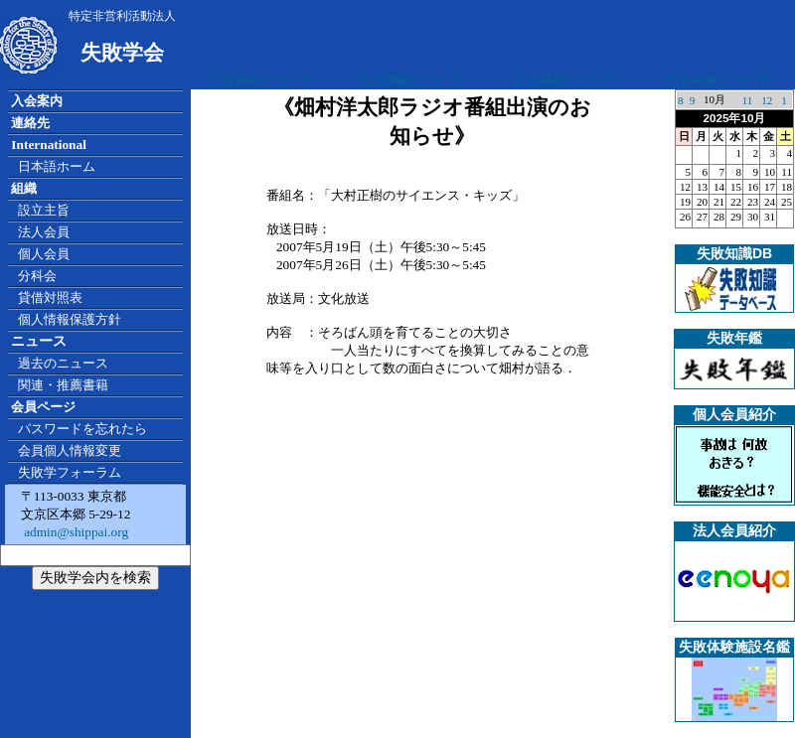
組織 (24, 188)
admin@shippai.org (74, 531)
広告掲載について (260, 80)
